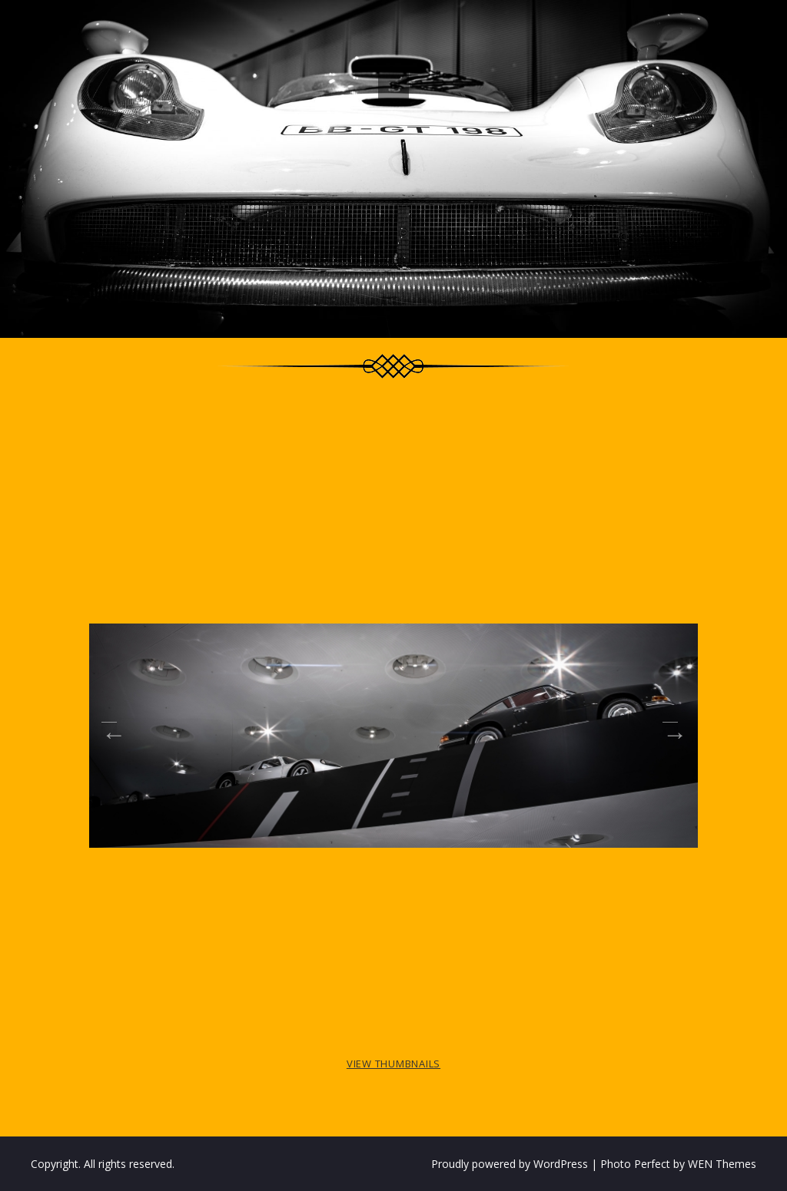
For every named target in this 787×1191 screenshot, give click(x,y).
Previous (109, 729)
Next (670, 729)
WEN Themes (722, 1163)
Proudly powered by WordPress (509, 1163)
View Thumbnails (393, 1063)
